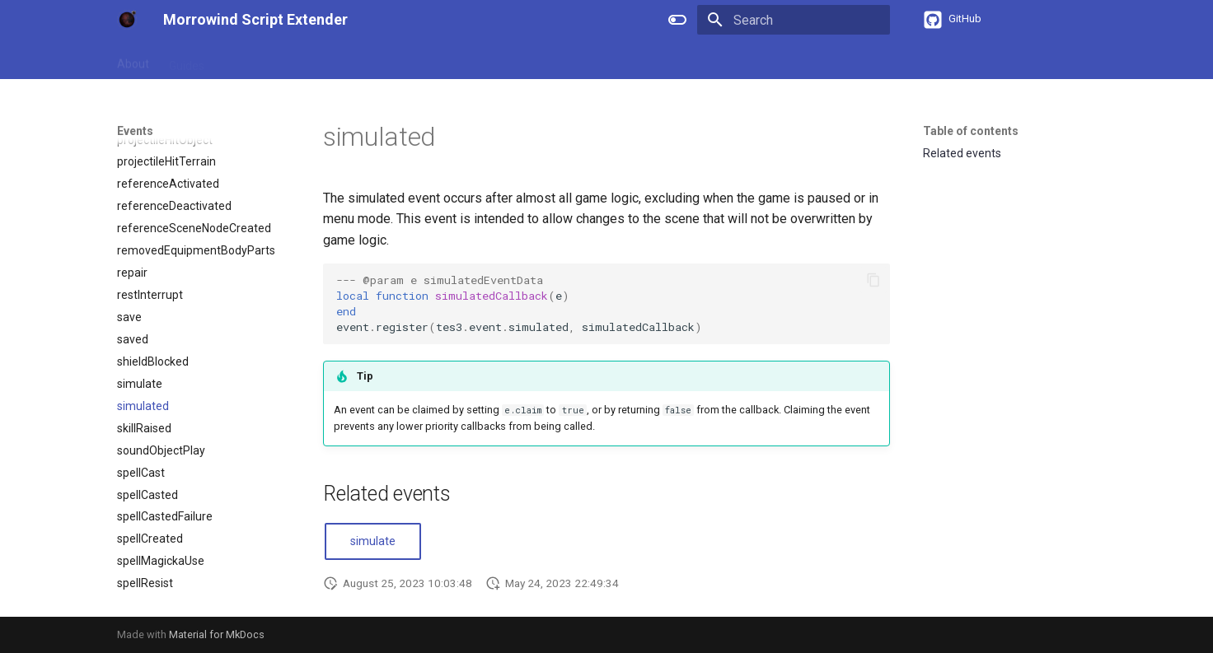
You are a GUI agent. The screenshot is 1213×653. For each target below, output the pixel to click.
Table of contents (971, 131)
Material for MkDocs (217, 634)
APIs (317, 60)
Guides (186, 60)
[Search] (793, 20)
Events (418, 60)
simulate (373, 541)
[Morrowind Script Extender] (126, 19)
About (133, 60)
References (254, 60)
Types (365, 60)
